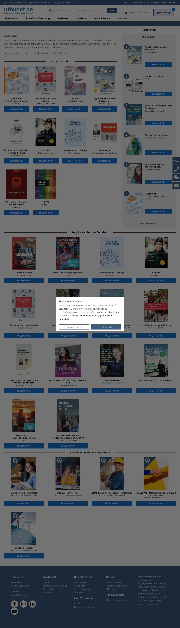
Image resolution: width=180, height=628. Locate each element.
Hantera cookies (74, 327)
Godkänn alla (106, 327)
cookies (76, 305)
